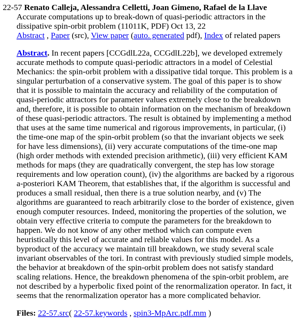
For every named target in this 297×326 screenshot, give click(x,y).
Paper (60, 35)
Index (213, 35)
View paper (110, 35)
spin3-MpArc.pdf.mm (169, 312)
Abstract (30, 35)
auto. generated (158, 35)
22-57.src (53, 312)
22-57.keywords (100, 312)
